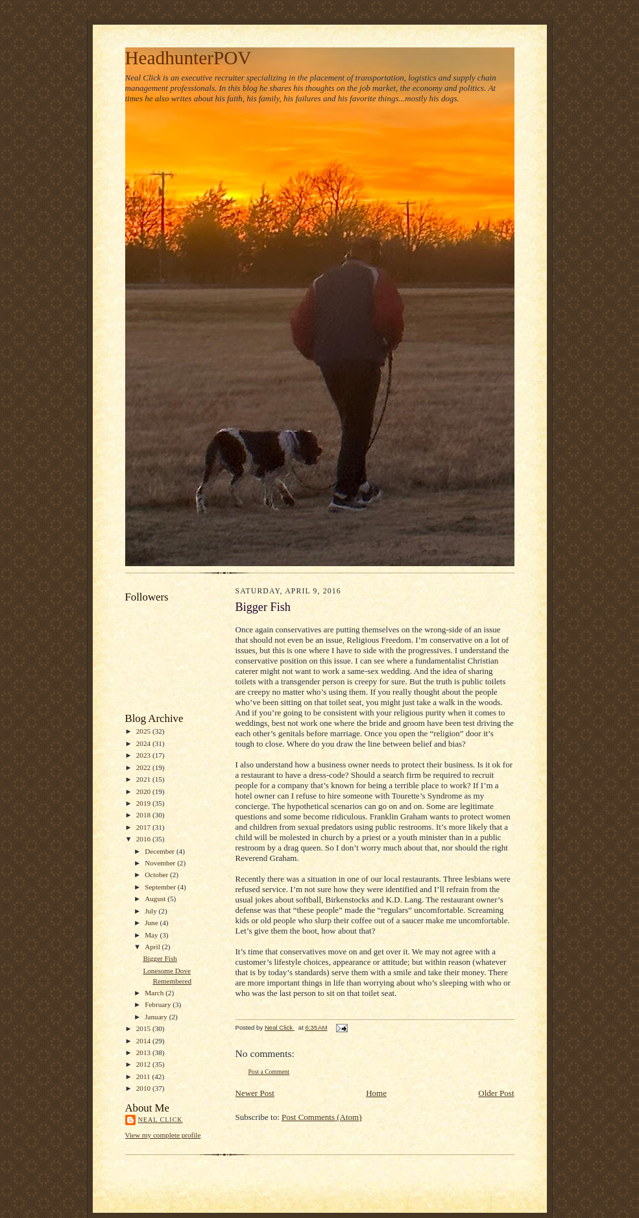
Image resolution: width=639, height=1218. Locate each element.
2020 (144, 791)
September (161, 887)
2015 (144, 1028)
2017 (144, 827)
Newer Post (254, 1093)
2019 (144, 803)
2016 (144, 839)
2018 (144, 815)
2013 (144, 1052)
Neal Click (160, 1119)
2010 (144, 1088)
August (156, 898)
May (152, 935)
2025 (144, 731)
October (157, 874)
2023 (144, 755)
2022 (144, 767)
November (161, 863)
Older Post (496, 1093)
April (153, 947)
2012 (144, 1064)
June (152, 922)
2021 (144, 779)
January (157, 1017)
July (151, 911)
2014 (144, 1041)
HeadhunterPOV (188, 57)
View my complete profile (163, 1135)
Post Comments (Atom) (322, 1117)
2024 (144, 743)
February (159, 1004)
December (160, 851)
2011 (144, 1076)
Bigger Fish (159, 958)
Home (376, 1093)
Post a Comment (269, 1071)
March (155, 993)
